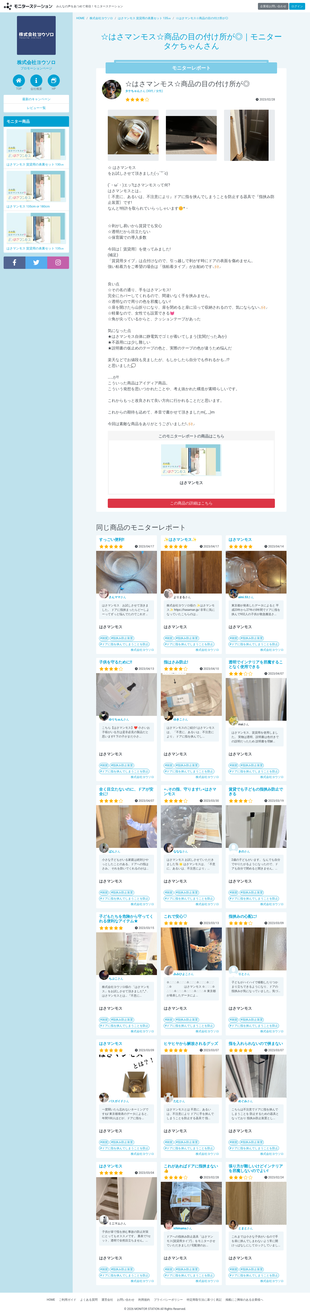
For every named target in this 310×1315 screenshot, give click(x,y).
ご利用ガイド (67, 1299)
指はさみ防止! (176, 662)
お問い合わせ (125, 1299)
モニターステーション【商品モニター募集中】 (28, 6)
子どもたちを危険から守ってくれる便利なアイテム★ (126, 918)
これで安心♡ (175, 916)
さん (117, 597)
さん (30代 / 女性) (144, 91)
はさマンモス (240, 539)
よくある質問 (89, 1299)
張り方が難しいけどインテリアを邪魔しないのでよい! (256, 1168)
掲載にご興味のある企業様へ (244, 1299)
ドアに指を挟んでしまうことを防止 (125, 644)
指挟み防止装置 (123, 638)
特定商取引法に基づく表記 (204, 1299)
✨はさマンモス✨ (180, 539)
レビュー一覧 (36, 108)
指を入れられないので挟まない (256, 1043)
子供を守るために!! (115, 662)
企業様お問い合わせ (273, 6)
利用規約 (144, 1299)
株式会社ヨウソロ (142, 650)
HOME (51, 1299)
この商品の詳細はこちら (191, 503)
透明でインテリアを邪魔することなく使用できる (256, 664)
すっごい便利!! (111, 539)
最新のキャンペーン (36, 99)
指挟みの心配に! (243, 916)
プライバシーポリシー (168, 1299)
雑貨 (105, 638)
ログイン (297, 6)
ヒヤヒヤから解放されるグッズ (191, 1043)
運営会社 (107, 1299)
